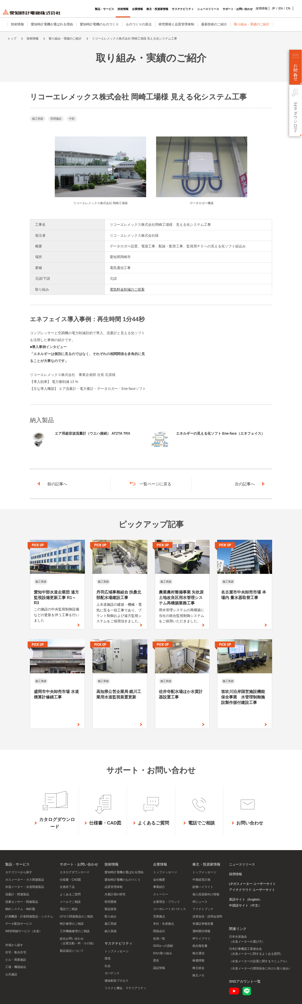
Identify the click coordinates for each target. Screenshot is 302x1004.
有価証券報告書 (202, 923)
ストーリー (160, 894)
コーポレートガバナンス (169, 909)
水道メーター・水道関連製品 (24, 887)
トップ (11, 38)
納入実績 (111, 931)
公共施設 (11, 974)
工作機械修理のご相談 (75, 931)
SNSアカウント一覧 (245, 981)
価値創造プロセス (116, 980)
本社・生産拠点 (163, 923)
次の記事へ (245, 484)
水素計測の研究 (115, 894)
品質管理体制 (113, 887)
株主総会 (198, 968)
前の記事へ (57, 484)
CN (281, 8)
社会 (108, 966)
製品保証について (72, 951)
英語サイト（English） (245, 899)
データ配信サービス (18, 923)
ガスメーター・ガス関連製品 (24, 879)
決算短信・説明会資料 (207, 916)
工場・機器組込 (15, 967)
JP (266, 8)
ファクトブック (202, 909)
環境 (108, 958)
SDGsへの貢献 (163, 946)
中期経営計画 (201, 879)
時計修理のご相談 (72, 923)
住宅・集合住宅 (15, 952)
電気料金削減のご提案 (127, 289)
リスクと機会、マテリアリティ (125, 988)
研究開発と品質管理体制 (176, 24)
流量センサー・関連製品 (21, 902)
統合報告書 (199, 946)
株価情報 (198, 960)
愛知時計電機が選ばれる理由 (52, 24)
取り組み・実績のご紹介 (252, 24)
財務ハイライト (202, 887)
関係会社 (159, 931)
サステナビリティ (118, 943)
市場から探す (14, 945)
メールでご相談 (70, 902)
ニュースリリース (242, 864)
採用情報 (254, 8)
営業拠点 (159, 916)
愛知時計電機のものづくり (99, 24)
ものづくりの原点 (139, 24)
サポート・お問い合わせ (79, 864)
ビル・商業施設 (15, 959)
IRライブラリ (201, 938)
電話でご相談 (69, 909)
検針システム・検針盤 (20, 909)
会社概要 (159, 879)
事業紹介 (159, 887)
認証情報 (159, 968)
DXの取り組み (162, 953)
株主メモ (198, 975)
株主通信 (198, 953)
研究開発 (111, 902)
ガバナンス (112, 973)
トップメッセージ (116, 951)
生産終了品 (67, 887)
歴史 (156, 960)
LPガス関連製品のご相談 (76, 916)
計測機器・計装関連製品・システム (29, 916)
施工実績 (111, 923)
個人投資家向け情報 (205, 894)
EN (273, 8)
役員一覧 (159, 938)
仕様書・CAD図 (70, 879)
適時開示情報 (201, 931)
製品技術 (111, 909)
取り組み (111, 916)
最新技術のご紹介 (214, 24)
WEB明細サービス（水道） (23, 931)
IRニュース (199, 902)
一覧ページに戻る (155, 484)
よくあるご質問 (70, 894)
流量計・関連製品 (17, 894)
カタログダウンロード (75, 872)
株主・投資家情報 (206, 864)
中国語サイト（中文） (245, 905)
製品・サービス (17, 864)
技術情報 (17, 24)
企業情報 (160, 864)
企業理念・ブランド (166, 902)
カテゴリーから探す (18, 872)
